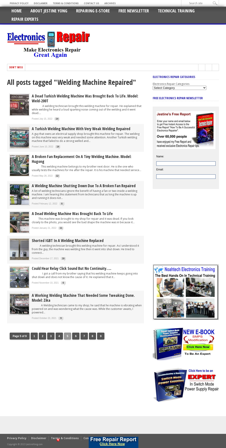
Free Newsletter (134, 11)
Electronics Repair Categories (171, 84)
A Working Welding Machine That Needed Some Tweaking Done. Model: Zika (83, 298)
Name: (160, 156)
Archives (110, 3)
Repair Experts (24, 19)
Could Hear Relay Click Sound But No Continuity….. (71, 268)
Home (16, 11)
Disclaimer (40, 3)
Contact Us (91, 3)
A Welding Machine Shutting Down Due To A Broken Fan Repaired (84, 185)
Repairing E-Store (93, 11)
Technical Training (176, 11)
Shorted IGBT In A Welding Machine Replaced (68, 240)
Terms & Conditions (66, 3)
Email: (160, 169)
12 (57, 176)
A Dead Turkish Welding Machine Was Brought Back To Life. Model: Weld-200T (85, 98)
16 (63, 258)
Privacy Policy (19, 3)
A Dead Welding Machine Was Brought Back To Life (72, 213)
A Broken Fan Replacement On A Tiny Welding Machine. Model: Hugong (81, 159)
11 (61, 228)
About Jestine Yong (48, 11)
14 (57, 119)
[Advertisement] (186, 229)
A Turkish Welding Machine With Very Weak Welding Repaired (81, 128)
